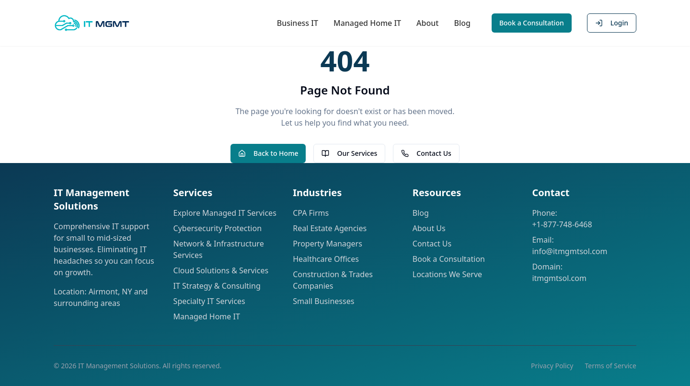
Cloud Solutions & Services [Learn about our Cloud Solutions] (221, 270)
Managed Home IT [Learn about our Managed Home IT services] (206, 316)
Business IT (297, 23)
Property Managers (327, 243)
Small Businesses (323, 301)
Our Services (349, 153)
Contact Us (426, 153)
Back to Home (268, 153)
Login (611, 22)
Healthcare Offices (326, 259)
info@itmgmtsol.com (569, 251)
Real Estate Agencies (330, 228)
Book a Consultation (531, 22)
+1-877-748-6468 (562, 224)
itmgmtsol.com (559, 278)
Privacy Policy (552, 365)
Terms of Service (610, 365)
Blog (462, 23)
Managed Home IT (367, 23)
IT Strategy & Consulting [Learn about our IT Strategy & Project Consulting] (217, 286)
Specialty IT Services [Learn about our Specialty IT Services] (209, 301)
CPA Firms (311, 213)
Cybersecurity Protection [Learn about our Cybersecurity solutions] (217, 228)
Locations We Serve (447, 274)
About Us (429, 228)
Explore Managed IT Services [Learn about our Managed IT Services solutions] (224, 213)
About (427, 23)
